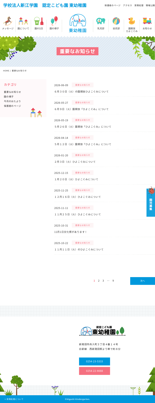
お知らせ (147, 28)
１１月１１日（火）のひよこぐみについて (79, 249)
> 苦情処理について (14, 399)
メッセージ (8, 28)
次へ (142, 281)
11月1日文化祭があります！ (70, 232)
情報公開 (150, 5)
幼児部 (116, 28)
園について (23, 28)
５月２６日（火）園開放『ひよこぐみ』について (82, 126)
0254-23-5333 (94, 361)
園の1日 (39, 28)
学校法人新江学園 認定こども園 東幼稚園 (44, 5)
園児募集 (150, 201)
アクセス (127, 5)
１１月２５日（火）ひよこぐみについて (77, 214)
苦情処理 (139, 5)
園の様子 (54, 28)
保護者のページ (113, 5)
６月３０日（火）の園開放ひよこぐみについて (81, 91)
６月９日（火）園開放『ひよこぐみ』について (81, 109)
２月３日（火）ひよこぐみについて (75, 161)
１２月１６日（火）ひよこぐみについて (77, 197)
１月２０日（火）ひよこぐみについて (76, 179)
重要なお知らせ (82, 85)
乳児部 (100, 28)
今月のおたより (12, 101)
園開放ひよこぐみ (132, 30)
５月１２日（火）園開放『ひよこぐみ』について (82, 144)
